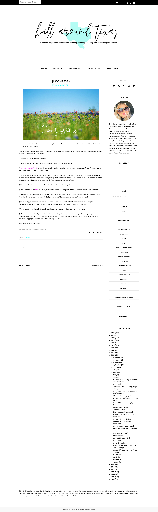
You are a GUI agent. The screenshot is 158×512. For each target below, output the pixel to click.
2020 (113, 345)
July (114, 370)
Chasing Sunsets (124, 229)
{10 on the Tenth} (119, 436)
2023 (113, 338)
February (116, 460)
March (115, 457)
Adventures (124, 216)
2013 (112, 469)
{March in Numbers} (120, 443)
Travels (124, 284)
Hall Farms (124, 252)
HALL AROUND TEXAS (74, 509)
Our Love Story (124, 257)
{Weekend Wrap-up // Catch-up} (125, 396)
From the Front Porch (124, 247)
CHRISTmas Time (123, 220)
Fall (123, 243)
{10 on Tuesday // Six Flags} (123, 412)
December (116, 358)
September (117, 365)
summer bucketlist (124, 306)
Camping (124, 225)
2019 (112, 348)
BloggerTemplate (90, 509)
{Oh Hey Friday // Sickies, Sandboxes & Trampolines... (123, 420)
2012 (112, 472)
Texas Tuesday (124, 279)
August (115, 367)
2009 (113, 479)
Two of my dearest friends (28, 168)
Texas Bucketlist (124, 275)
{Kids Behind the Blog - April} (123, 426)
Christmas (124, 234)
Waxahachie (124, 293)
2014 (112, 467)
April (114, 377)
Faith (124, 238)
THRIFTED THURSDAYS (124, 266)
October (116, 362)
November (116, 360)
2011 (112, 474)
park (36, 190)
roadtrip (124, 302)
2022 (113, 340)
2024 (113, 335)
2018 (112, 350)
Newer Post (25, 265)
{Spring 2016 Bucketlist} (121, 438)
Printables (124, 261)
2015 (112, 464)
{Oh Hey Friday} (118, 455)
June (114, 372)
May (114, 375)
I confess (27, 237)
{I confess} (117, 384)
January (116, 462)
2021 (112, 343)
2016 (112, 355)
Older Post (96, 265)
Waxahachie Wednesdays (124, 297)
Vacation (123, 288)
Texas (124, 270)
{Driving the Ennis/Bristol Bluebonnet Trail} (121, 408)
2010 (112, 477)
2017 (112, 353)
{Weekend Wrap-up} (120, 433)
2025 (124, 211)
